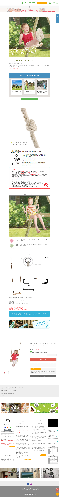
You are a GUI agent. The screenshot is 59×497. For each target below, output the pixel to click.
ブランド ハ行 (7, 387)
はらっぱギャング (14, 387)
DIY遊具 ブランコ (20, 387)
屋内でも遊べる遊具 (8, 395)
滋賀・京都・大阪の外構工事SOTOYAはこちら (51, 430)
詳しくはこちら (11, 446)
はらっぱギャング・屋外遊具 (11, 390)
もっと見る (29, 98)
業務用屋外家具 (3, 390)
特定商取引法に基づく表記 (29, 493)
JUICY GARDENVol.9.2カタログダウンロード (52, 442)
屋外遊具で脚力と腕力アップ (9, 393)
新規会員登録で (42, 2)
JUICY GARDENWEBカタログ (51, 436)
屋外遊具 (2, 388)
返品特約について (43, 378)
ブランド (2, 387)
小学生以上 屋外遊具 (8, 388)
